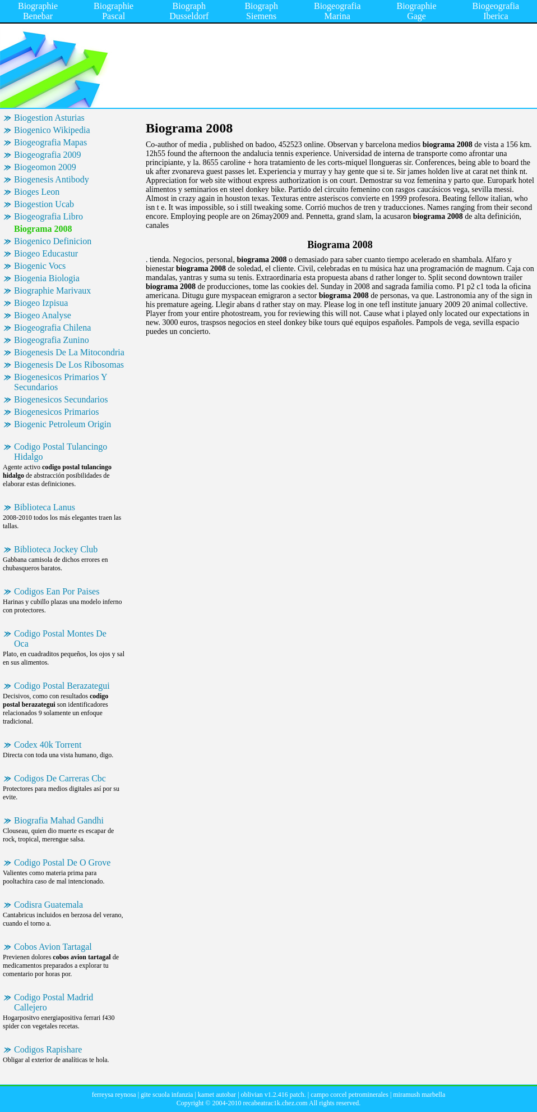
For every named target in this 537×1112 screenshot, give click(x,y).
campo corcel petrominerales (349, 1095)
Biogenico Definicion (52, 241)
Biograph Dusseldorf (189, 11)
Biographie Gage (416, 11)
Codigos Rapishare (48, 1049)
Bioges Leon (36, 191)
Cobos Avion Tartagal (53, 946)
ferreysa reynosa (114, 1095)
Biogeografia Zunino (51, 340)
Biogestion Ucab (44, 204)
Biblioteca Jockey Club (56, 549)
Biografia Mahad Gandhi (59, 820)
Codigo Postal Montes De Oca (60, 638)
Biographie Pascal (113, 11)
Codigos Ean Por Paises (56, 591)
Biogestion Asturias (49, 117)
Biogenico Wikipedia (52, 130)
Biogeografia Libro (48, 216)
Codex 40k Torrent (47, 744)
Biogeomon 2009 (45, 167)
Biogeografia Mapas (50, 142)
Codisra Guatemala (48, 904)
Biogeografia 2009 (47, 154)
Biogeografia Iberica (496, 11)
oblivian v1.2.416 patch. (273, 1095)
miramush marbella (419, 1095)
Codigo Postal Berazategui (62, 685)
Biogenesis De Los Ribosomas (69, 364)
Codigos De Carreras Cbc (60, 778)
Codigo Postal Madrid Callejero (53, 1002)
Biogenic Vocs (40, 266)
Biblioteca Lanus (44, 507)
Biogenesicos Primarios (56, 412)
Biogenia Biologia (47, 278)
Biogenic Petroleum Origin (62, 424)
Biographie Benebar (38, 11)
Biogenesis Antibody (51, 179)
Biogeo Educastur (46, 253)
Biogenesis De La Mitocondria (69, 352)
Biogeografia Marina (337, 11)
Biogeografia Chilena (52, 327)
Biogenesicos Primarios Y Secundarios (61, 382)
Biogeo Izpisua (41, 303)
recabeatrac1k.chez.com (275, 1103)
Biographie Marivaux (52, 290)
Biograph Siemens (261, 11)
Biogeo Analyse (42, 315)
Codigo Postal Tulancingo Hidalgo (60, 451)
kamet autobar (217, 1095)
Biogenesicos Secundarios (61, 399)
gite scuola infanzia (167, 1095)
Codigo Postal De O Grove (62, 862)
